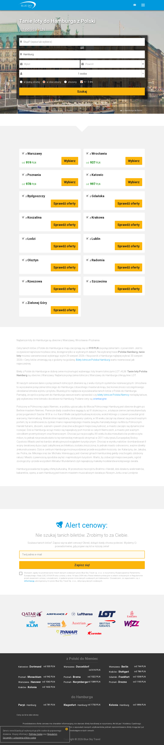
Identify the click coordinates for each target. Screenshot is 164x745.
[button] (142, 5)
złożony (70, 82)
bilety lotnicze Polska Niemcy (113, 394)
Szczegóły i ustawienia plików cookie (19, 738)
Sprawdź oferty (64, 203)
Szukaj (82, 91)
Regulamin (52, 734)
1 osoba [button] (82, 73)
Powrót (89, 64)
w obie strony (52, 82)
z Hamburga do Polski (132, 110)
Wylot (27, 64)
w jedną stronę (30, 82)
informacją (29, 581)
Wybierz (70, 161)
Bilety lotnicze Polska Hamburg (93, 359)
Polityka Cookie (35, 734)
